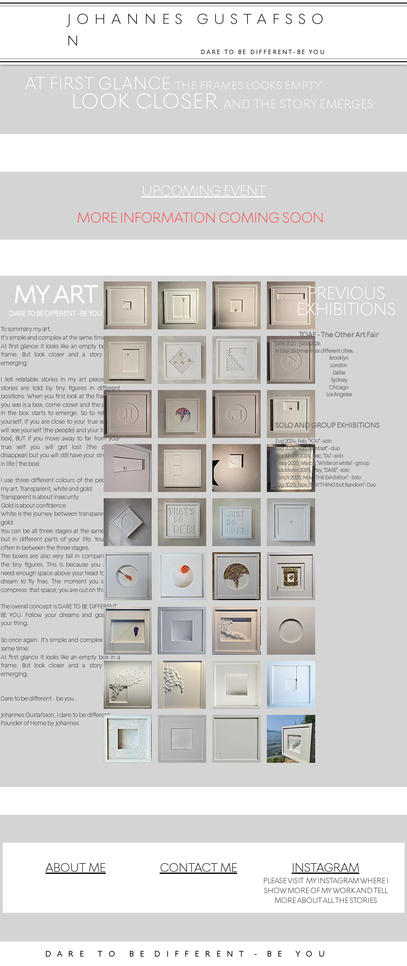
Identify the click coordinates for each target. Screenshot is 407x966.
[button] (128, 305)
